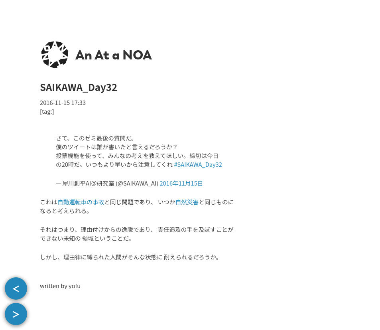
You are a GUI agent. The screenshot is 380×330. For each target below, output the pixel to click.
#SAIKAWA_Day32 (198, 164)
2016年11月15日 (181, 183)
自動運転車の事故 (80, 202)
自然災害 (187, 202)
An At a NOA (113, 55)
